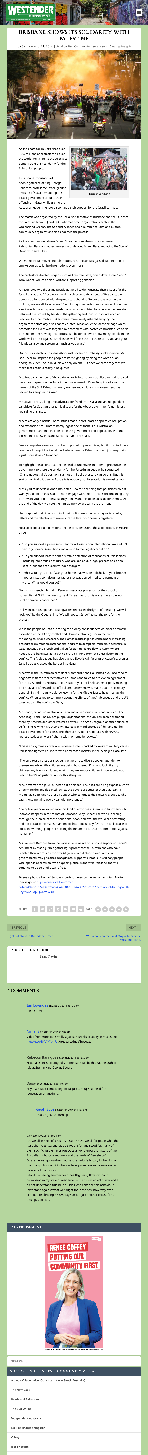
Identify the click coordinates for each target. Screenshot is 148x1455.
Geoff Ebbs (45, 1111)
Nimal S (33, 1033)
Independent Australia (26, 1420)
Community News (86, 48)
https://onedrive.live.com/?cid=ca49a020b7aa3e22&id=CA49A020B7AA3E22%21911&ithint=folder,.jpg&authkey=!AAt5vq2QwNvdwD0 (74, 889)
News (103, 48)
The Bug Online (21, 1411)
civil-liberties (64, 48)
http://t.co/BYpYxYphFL (42, 1044)
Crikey (15, 1439)
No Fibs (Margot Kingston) (28, 1430)
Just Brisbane (20, 1449)
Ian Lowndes (37, 1007)
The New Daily (20, 1392)
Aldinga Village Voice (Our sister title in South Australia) (48, 1383)
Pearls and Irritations (25, 1401)
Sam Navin (29, 48)
